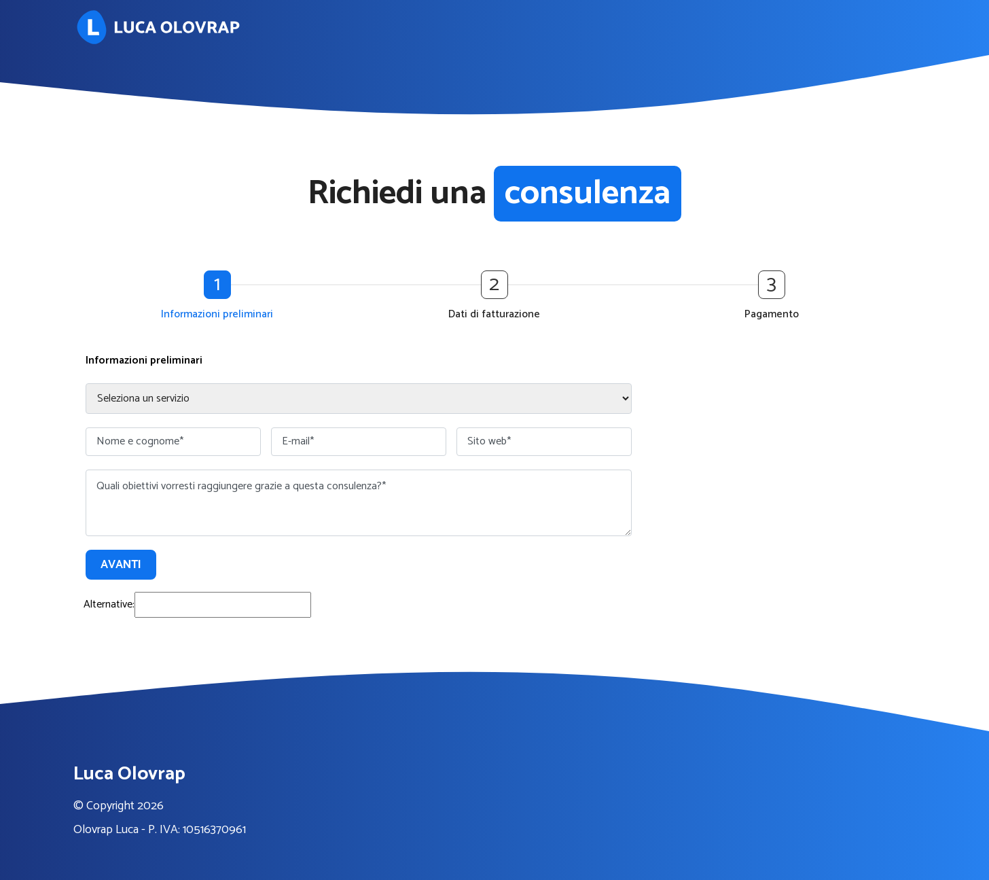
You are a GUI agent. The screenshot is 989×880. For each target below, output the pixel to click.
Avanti (121, 564)
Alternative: (109, 604)
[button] (220, 296)
